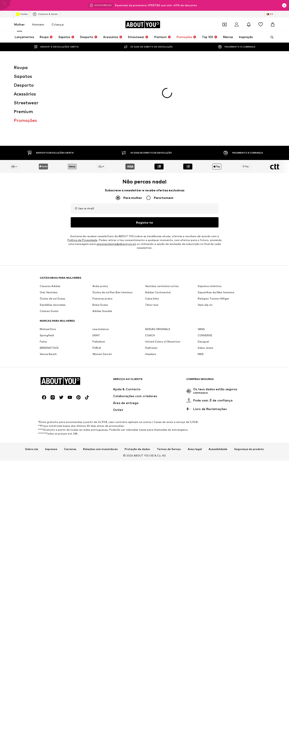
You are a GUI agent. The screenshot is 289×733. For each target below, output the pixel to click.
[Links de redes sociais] (44, 335)
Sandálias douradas (53, 243)
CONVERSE (205, 273)
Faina (43, 279)
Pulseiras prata (102, 236)
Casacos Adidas (50, 224)
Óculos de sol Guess (52, 236)
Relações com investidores (100, 387)
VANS (201, 267)
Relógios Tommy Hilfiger (213, 236)
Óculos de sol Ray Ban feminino (112, 230)
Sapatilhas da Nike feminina (216, 230)
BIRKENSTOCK (49, 286)
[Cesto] (272, 24)
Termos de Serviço (169, 387)
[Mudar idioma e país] (270, 14)
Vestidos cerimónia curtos (162, 224)
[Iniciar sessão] (236, 24)
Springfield (47, 273)
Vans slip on (205, 243)
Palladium (98, 279)
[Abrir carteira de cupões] (224, 24)
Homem (38, 24)
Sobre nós (31, 387)
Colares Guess (49, 249)
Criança (58, 24)
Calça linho (152, 236)
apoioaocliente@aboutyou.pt (116, 182)
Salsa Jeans (205, 286)
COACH (150, 273)
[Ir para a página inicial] (142, 24)
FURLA (96, 286)
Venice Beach (48, 292)
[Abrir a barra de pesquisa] (270, 37)
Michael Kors (48, 267)
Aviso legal (195, 387)
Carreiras (70, 387)
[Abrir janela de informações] (284, 5)
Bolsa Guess (100, 243)
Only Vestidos (49, 230)
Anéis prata (100, 224)
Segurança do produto (249, 387)
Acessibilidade (218, 387)
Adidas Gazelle (102, 249)
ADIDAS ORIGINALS (157, 267)
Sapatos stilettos (210, 224)
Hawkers (150, 292)
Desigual (203, 279)
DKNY (96, 273)
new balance (100, 267)
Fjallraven (151, 286)
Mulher (19, 24)
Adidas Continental (158, 230)
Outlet (22, 14)
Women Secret (102, 292)
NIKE (201, 292)
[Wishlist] (260, 24)
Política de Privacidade (82, 178)
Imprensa (51, 387)
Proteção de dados (137, 387)
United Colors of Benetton (162, 279)
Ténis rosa (151, 243)
